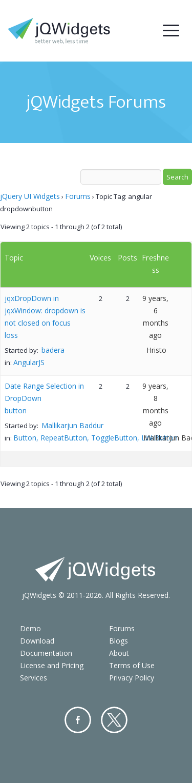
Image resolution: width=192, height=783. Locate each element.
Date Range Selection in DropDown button (44, 398)
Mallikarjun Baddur (72, 425)
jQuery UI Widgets (30, 196)
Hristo (156, 350)
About (119, 653)
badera (53, 350)
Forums (78, 196)
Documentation (46, 653)
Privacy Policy (131, 677)
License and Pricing (51, 665)
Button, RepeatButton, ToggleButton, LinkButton (95, 438)
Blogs (118, 641)
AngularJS (29, 362)
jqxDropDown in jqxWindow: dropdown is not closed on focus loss (45, 316)
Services (33, 677)
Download (37, 641)
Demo (30, 628)
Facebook (78, 720)
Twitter (114, 720)
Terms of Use (132, 665)
